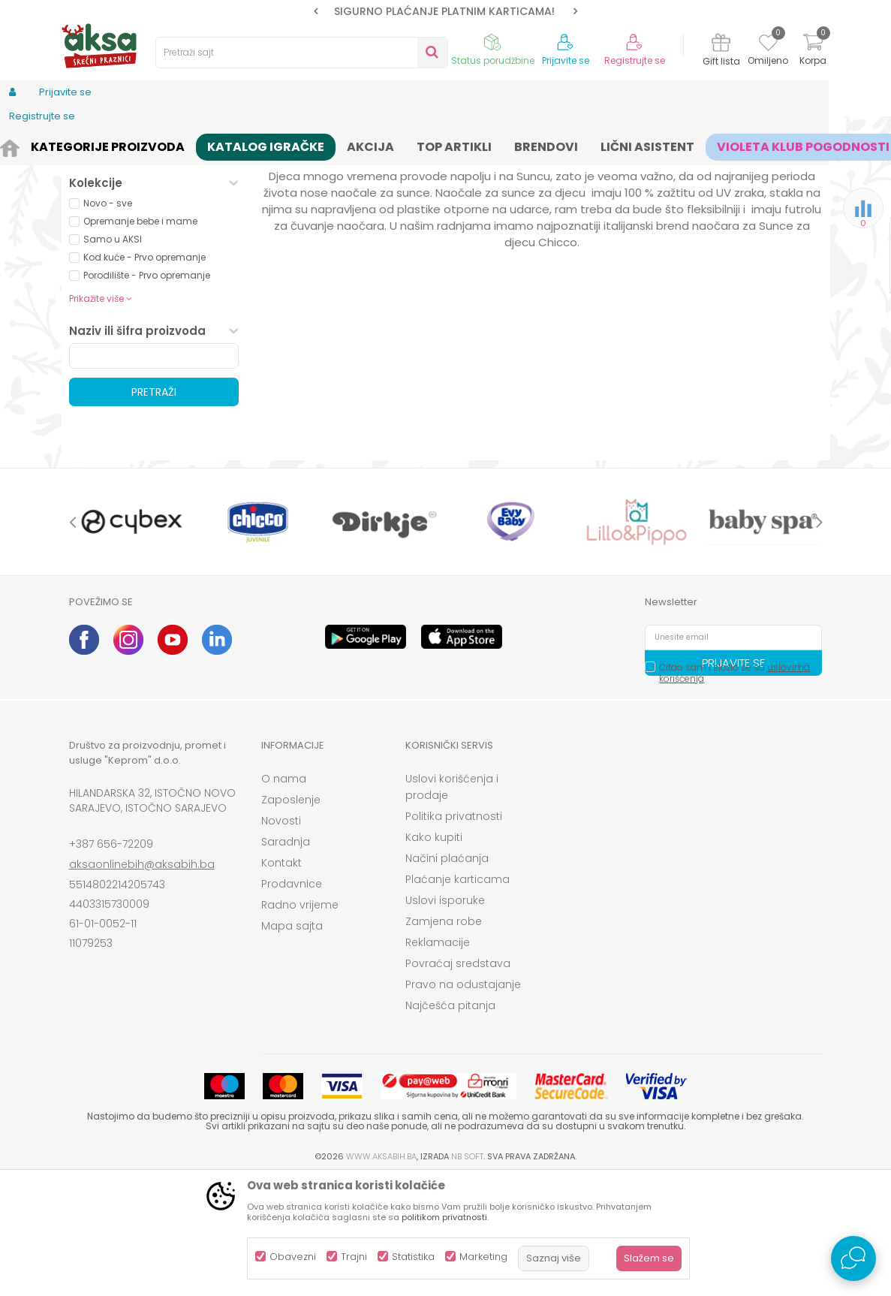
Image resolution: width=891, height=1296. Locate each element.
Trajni (354, 1256)
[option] (445, 11)
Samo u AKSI (112, 355)
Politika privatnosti (453, 932)
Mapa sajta (292, 1042)
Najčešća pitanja (450, 1121)
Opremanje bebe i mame (140, 337)
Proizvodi (141, 144)
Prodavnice (291, 1000)
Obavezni (292, 1256)
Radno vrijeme (300, 1021)
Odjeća (189, 144)
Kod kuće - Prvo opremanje (144, 373)
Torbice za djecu (123, 205)
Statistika (413, 1256)
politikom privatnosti (444, 1217)
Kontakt (281, 979)
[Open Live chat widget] (853, 1258)
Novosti (281, 937)
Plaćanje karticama (457, 995)
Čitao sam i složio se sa (734, 789)
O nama (283, 895)
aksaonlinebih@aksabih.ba (142, 980)
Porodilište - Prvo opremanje (146, 391)
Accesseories (336, 144)
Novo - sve (107, 319)
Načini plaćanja (447, 974)
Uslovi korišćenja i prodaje (451, 903)
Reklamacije (437, 1058)
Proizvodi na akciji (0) (148, 265)
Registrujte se (634, 60)
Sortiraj (444, 169)
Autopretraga (376, 169)
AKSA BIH (89, 144)
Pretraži (153, 508)
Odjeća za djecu (255, 144)
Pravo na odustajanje (463, 1100)
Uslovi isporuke (445, 1016)
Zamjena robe (443, 1037)
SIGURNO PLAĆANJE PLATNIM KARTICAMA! (444, 11)
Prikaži (661, 169)
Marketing (483, 1256)
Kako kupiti (433, 953)
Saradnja (285, 958)
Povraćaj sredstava (457, 1079)
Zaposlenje (291, 916)
